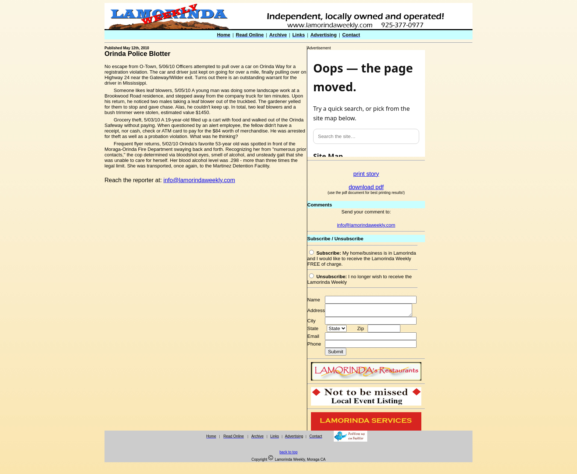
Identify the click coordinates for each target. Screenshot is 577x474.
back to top (289, 454)
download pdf (365, 187)
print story (366, 174)
